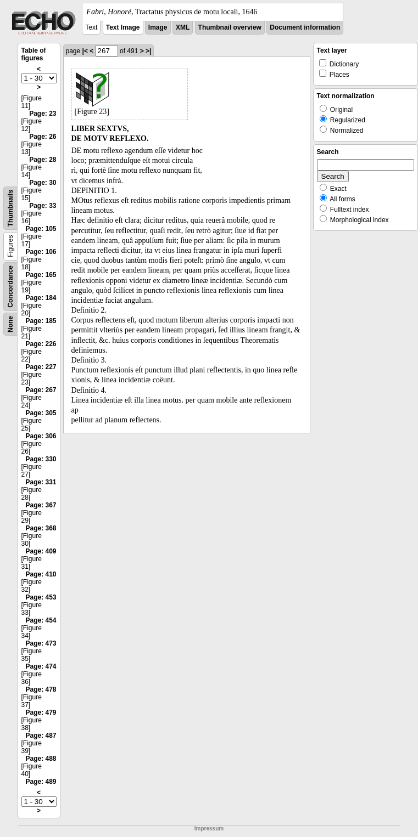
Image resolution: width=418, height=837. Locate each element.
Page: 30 (42, 182)
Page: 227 (40, 367)
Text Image (123, 27)
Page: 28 (42, 159)
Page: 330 (40, 459)
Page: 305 (40, 413)
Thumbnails (10, 208)
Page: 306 (40, 436)
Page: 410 (40, 574)
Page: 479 (40, 712)
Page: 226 (40, 344)
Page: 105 (40, 229)
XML (183, 27)
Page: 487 (40, 735)
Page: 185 (40, 321)
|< (85, 51)
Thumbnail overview (229, 27)
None (10, 324)
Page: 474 (40, 666)
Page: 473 (40, 643)
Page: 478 (40, 689)
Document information (305, 27)
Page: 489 (40, 781)
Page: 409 (40, 551)
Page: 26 (42, 136)
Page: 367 (40, 505)
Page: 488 (40, 758)
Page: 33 (42, 206)
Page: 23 (42, 113)
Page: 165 (40, 275)
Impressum (209, 828)
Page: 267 (40, 390)
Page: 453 (40, 597)
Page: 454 (40, 620)
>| (148, 51)
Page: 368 (40, 528)
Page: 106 (40, 252)
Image (158, 27)
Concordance (10, 286)
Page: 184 (40, 298)
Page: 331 (40, 482)
